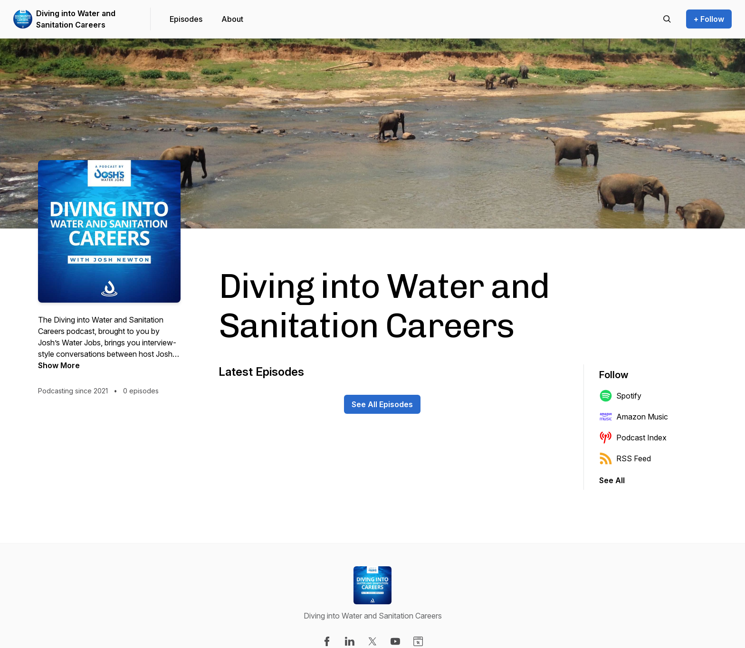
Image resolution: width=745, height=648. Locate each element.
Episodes (186, 19)
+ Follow (709, 19)
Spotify (620, 395)
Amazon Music (633, 416)
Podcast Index (633, 437)
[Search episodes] (667, 19)
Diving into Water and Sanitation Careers (75, 19)
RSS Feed (625, 458)
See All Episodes (382, 404)
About (232, 19)
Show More (59, 365)
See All (612, 480)
